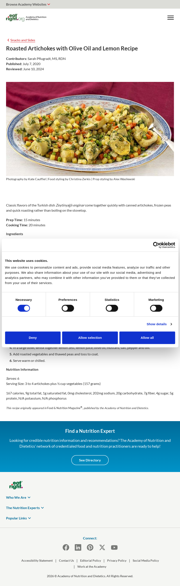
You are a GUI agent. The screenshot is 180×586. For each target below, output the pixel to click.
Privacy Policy (116, 560)
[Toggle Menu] (170, 17)
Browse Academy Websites (26, 4)
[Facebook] (66, 547)
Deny (33, 337)
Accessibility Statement (37, 560)
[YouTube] (114, 547)
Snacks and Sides (22, 40)
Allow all (147, 337)
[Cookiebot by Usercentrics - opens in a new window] (156, 245)
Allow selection (90, 337)
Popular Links (16, 518)
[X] (102, 547)
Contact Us (66, 560)
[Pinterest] (90, 547)
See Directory (90, 460)
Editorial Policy (90, 560)
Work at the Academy (91, 566)
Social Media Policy (146, 560)
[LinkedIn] (78, 547)
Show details (157, 324)
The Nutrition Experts (23, 508)
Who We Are (16, 497)
